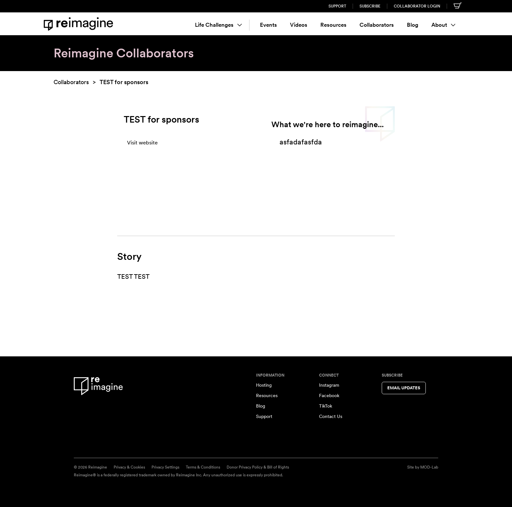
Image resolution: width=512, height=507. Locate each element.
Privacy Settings (165, 467)
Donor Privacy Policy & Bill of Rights (258, 467)
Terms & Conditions (203, 467)
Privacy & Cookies (129, 467)
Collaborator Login (417, 6)
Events (268, 25)
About (443, 25)
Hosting (264, 385)
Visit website (142, 143)
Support (337, 6)
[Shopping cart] (458, 5)
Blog (412, 25)
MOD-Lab (429, 467)
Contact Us (330, 416)
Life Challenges (218, 25)
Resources (333, 25)
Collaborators (377, 25)
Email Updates (403, 387)
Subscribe (370, 6)
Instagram (329, 385)
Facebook (329, 395)
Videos (298, 25)
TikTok (325, 406)
